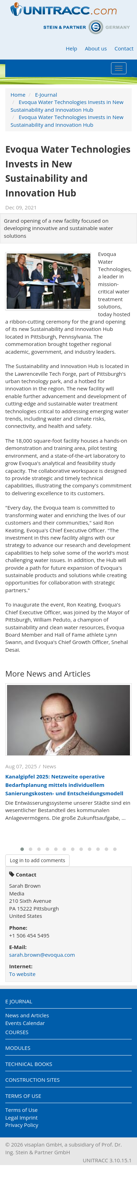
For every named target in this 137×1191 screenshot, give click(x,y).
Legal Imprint (21, 1117)
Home (18, 94)
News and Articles (27, 1015)
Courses (16, 1032)
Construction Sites (32, 1079)
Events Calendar (25, 1022)
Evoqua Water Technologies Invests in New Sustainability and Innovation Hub (67, 105)
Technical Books (28, 1063)
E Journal (18, 1001)
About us (96, 48)
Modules (17, 1047)
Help (71, 48)
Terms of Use (23, 1095)
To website (22, 973)
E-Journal (46, 94)
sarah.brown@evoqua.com (42, 954)
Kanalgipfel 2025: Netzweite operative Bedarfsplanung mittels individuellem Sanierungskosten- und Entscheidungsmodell (64, 785)
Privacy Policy (21, 1124)
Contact (124, 48)
